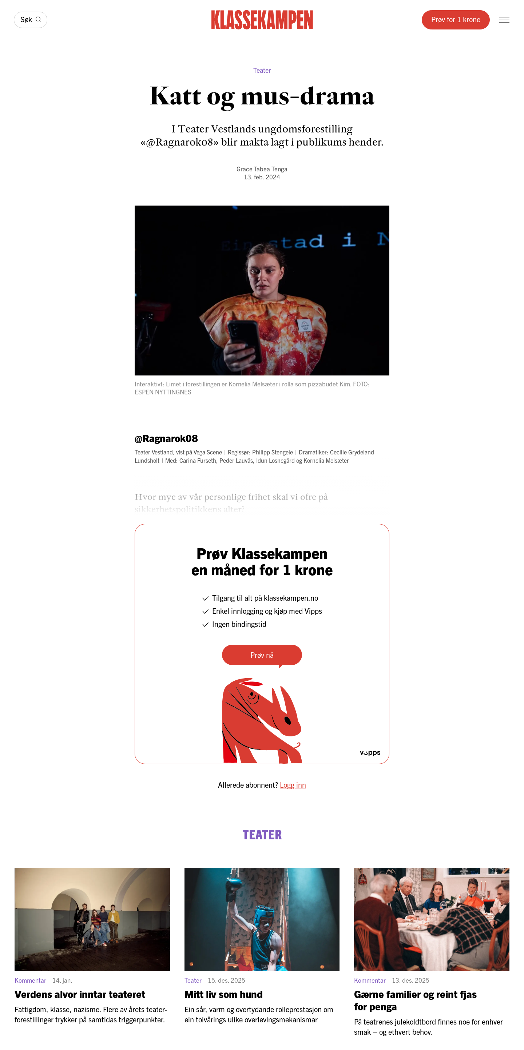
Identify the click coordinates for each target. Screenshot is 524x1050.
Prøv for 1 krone (455, 19)
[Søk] (30, 20)
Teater (262, 70)
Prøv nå (262, 654)
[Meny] (504, 20)
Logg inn (293, 784)
